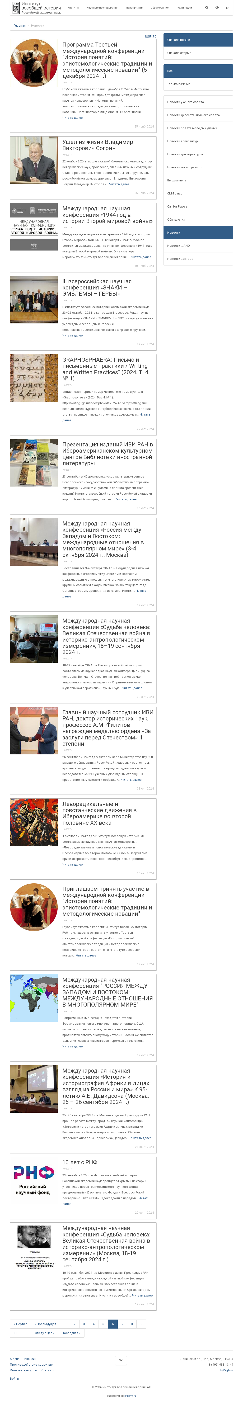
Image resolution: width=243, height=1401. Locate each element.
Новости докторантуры (185, 154)
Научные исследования (102, 7)
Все (170, 71)
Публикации (184, 7)
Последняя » (71, 1333)
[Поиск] (207, 7)
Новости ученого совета (185, 102)
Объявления (176, 219)
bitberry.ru (130, 1396)
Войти (14, 1378)
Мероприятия (135, 7)
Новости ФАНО (178, 245)
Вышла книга (177, 180)
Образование (159, 7)
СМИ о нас (174, 193)
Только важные (178, 84)
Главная (20, 25)
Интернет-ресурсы (24, 1370)
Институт (73, 7)
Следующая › (44, 1333)
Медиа (15, 1359)
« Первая (20, 1324)
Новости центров (180, 258)
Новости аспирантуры (184, 141)
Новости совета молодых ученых (192, 128)
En (227, 7)
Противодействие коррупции (32, 1364)
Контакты (48, 1370)
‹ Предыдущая (45, 1324)
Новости (173, 232)
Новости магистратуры (184, 167)
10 (15, 1333)
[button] (150, 36)
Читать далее (72, 117)
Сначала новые (178, 40)
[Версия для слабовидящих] (217, 7)
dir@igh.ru (226, 1370)
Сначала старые (179, 53)
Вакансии (30, 1359)
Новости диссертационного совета (193, 115)
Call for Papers (177, 206)
